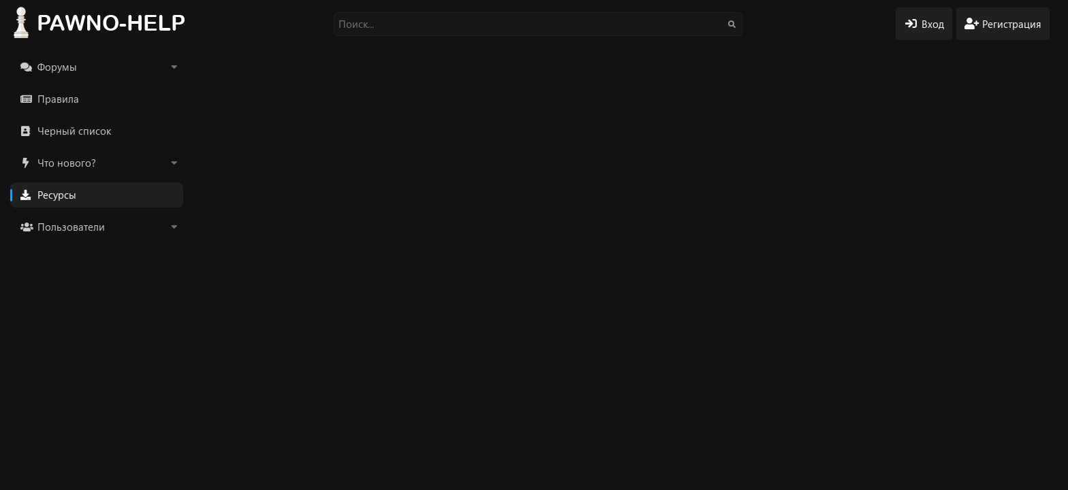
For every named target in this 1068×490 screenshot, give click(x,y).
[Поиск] (538, 24)
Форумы (57, 67)
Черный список (74, 130)
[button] (173, 67)
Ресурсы (56, 194)
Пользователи (71, 226)
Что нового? (66, 162)
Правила (58, 98)
